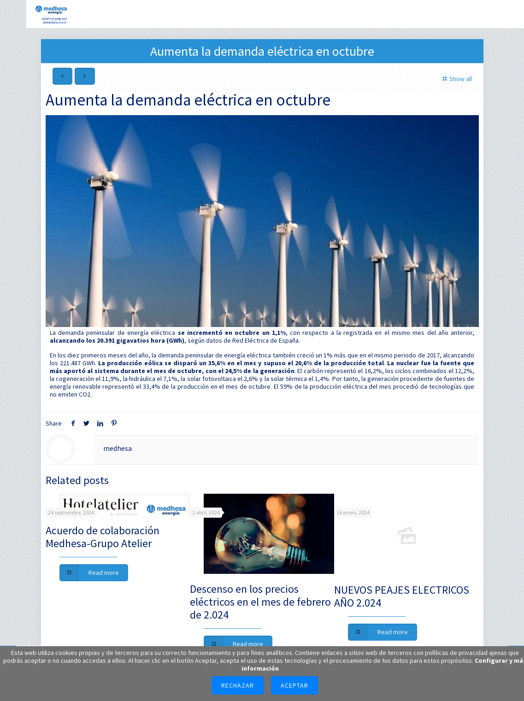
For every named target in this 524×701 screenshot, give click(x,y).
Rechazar (237, 685)
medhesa (117, 448)
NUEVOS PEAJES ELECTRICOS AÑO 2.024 (401, 596)
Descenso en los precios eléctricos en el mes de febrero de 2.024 (260, 602)
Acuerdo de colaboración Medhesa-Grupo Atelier (102, 536)
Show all (456, 79)
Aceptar (294, 685)
